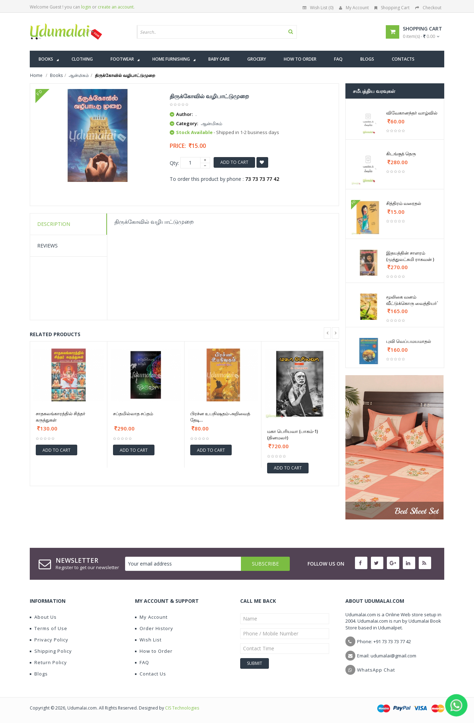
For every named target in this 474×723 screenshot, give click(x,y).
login (86, 7)
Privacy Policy (49, 639)
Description (53, 224)
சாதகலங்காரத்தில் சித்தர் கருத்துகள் (60, 416)
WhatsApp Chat (376, 670)
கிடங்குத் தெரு (401, 153)
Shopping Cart (392, 8)
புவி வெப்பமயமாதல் (408, 341)
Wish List (148, 639)
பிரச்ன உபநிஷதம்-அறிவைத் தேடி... (220, 416)
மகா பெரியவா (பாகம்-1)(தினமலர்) (292, 434)
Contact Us (150, 674)
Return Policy (48, 662)
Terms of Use (48, 628)
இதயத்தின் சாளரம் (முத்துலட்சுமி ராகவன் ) (410, 256)
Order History (154, 628)
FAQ (142, 662)
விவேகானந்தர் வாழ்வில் (412, 113)
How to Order (154, 651)
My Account (354, 8)
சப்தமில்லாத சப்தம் (133, 413)
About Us (43, 617)
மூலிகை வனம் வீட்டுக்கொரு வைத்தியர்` (412, 300)
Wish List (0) (318, 8)
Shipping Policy (51, 651)
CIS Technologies (182, 708)
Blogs (39, 674)
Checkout (428, 8)
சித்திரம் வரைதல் (403, 203)
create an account (116, 7)
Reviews (47, 245)
